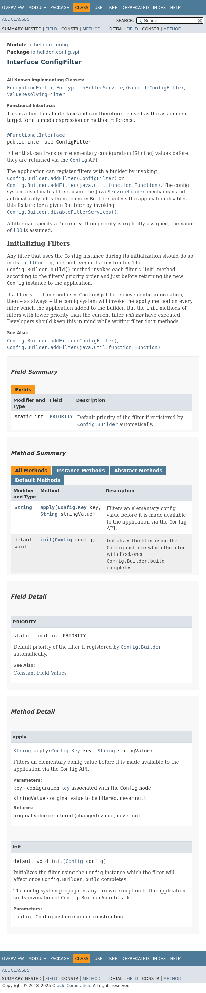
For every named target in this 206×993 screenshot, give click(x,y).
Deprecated (135, 7)
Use (98, 7)
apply (47, 507)
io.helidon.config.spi (55, 52)
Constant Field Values (40, 673)
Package (59, 7)
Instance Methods (80, 470)
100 (17, 230)
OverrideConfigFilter (155, 88)
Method (92, 29)
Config (63, 539)
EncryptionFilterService (89, 88)
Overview (13, 7)
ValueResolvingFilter (36, 94)
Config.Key (72, 507)
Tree (112, 7)
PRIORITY (61, 416)
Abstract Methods (138, 470)
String (23, 507)
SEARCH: (125, 20)
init (46, 539)
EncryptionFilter (30, 88)
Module (37, 7)
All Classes (15, 19)
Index (159, 7)
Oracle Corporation (71, 985)
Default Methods (37, 480)
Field (51, 29)
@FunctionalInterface (36, 135)
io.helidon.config (48, 44)
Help (175, 7)
